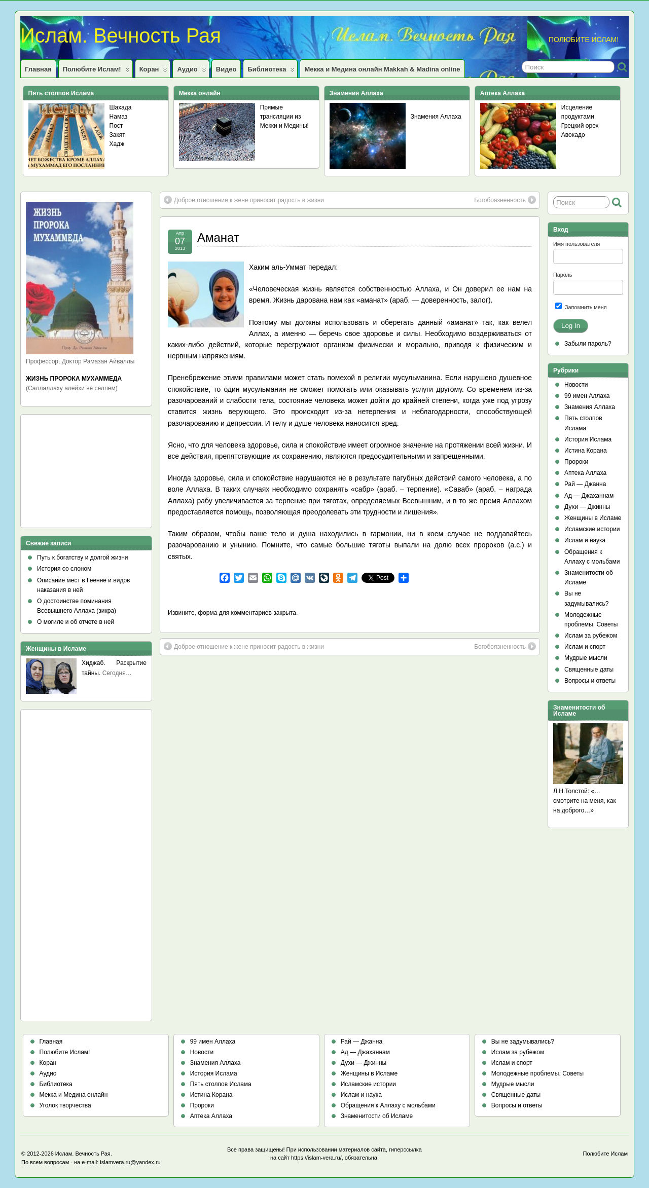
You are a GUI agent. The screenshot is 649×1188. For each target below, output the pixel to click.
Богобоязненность (505, 200)
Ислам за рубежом (590, 635)
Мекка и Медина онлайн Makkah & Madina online (382, 69)
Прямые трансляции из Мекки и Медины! (284, 116)
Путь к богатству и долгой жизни (82, 557)
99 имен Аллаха (587, 395)
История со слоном (64, 568)
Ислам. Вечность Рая (120, 35)
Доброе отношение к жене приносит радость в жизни (244, 200)
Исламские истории (592, 529)
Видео (226, 69)
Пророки (576, 461)
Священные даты (589, 669)
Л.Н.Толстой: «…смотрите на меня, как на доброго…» (584, 801)
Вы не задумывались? (522, 1041)
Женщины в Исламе (592, 518)
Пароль (562, 275)
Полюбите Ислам (605, 1153)
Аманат (218, 237)
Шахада (121, 107)
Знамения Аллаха (436, 116)
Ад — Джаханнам (589, 495)
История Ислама (587, 439)
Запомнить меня (581, 306)
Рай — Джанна (585, 484)
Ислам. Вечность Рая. (83, 1153)
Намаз (119, 116)
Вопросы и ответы (590, 680)
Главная (38, 69)
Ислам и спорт (584, 646)
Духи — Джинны (587, 506)
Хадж (117, 143)
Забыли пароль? (587, 343)
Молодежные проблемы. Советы (537, 1073)
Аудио (191, 71)
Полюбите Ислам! (96, 71)
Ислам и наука (584, 540)
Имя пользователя (576, 244)
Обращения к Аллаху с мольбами (388, 1105)
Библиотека (271, 71)
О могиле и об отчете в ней (75, 621)
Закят (117, 134)
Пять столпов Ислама (220, 1084)
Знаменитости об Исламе (377, 1116)
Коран (153, 71)
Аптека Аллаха (585, 472)
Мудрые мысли (585, 657)
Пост (116, 125)
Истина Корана (585, 450)
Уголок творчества (65, 1105)
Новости (576, 384)
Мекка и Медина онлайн (74, 1094)
